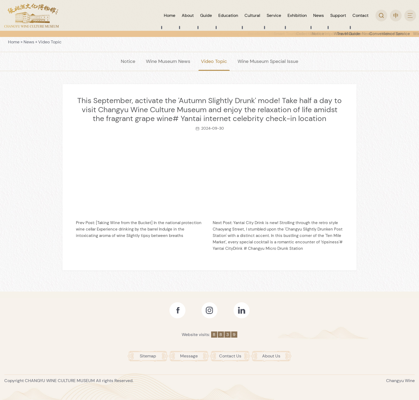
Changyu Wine (400, 380)
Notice (128, 61)
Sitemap (148, 356)
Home (14, 42)
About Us (271, 356)
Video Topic (49, 42)
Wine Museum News (168, 61)
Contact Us (230, 356)
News (29, 42)
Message (189, 356)
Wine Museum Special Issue (268, 61)
